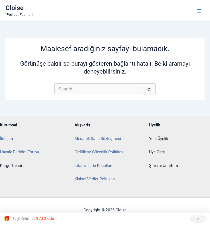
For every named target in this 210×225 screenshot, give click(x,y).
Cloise (14, 8)
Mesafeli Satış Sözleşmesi (98, 138)
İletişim (6, 138)
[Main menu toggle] (199, 10)
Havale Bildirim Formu (19, 152)
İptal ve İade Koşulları (93, 165)
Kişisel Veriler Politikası (95, 179)
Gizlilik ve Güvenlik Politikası (99, 152)
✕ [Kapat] (198, 219)
